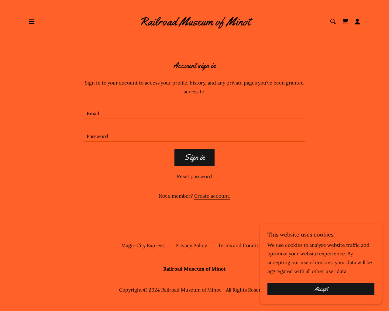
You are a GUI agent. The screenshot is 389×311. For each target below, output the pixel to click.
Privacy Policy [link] (191, 245)
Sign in (194, 157)
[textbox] (194, 111)
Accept (321, 293)
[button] (32, 22)
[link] (194, 23)
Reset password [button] (194, 176)
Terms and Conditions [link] (243, 245)
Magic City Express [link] (142, 245)
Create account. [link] (212, 196)
